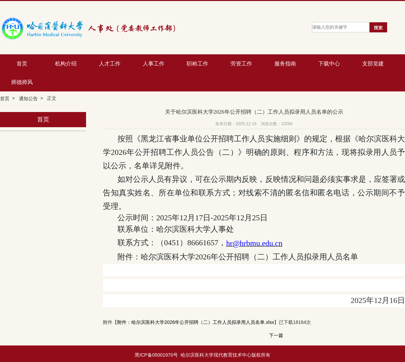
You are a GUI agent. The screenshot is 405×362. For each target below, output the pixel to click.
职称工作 (197, 63)
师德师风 (22, 82)
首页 (22, 63)
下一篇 (276, 335)
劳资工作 (241, 63)
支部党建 (373, 63)
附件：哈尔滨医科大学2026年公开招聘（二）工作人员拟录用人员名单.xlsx (195, 322)
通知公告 (28, 98)
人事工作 (153, 63)
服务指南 (285, 63)
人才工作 (109, 63)
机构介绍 (66, 63)
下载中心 (329, 63)
